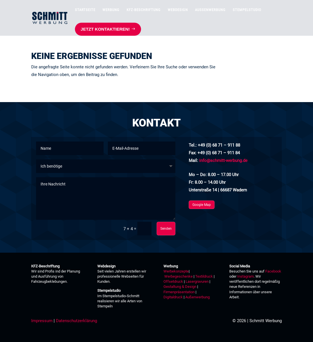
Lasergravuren (197, 281)
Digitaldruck (173, 297)
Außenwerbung (197, 297)
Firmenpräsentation (179, 292)
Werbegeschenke (178, 276)
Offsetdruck (173, 281)
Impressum (41, 320)
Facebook (273, 271)
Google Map (201, 205)
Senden (166, 229)
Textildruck (203, 276)
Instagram (245, 276)
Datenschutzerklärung (76, 320)
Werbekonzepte (176, 271)
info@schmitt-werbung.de (223, 160)
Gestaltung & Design (179, 286)
